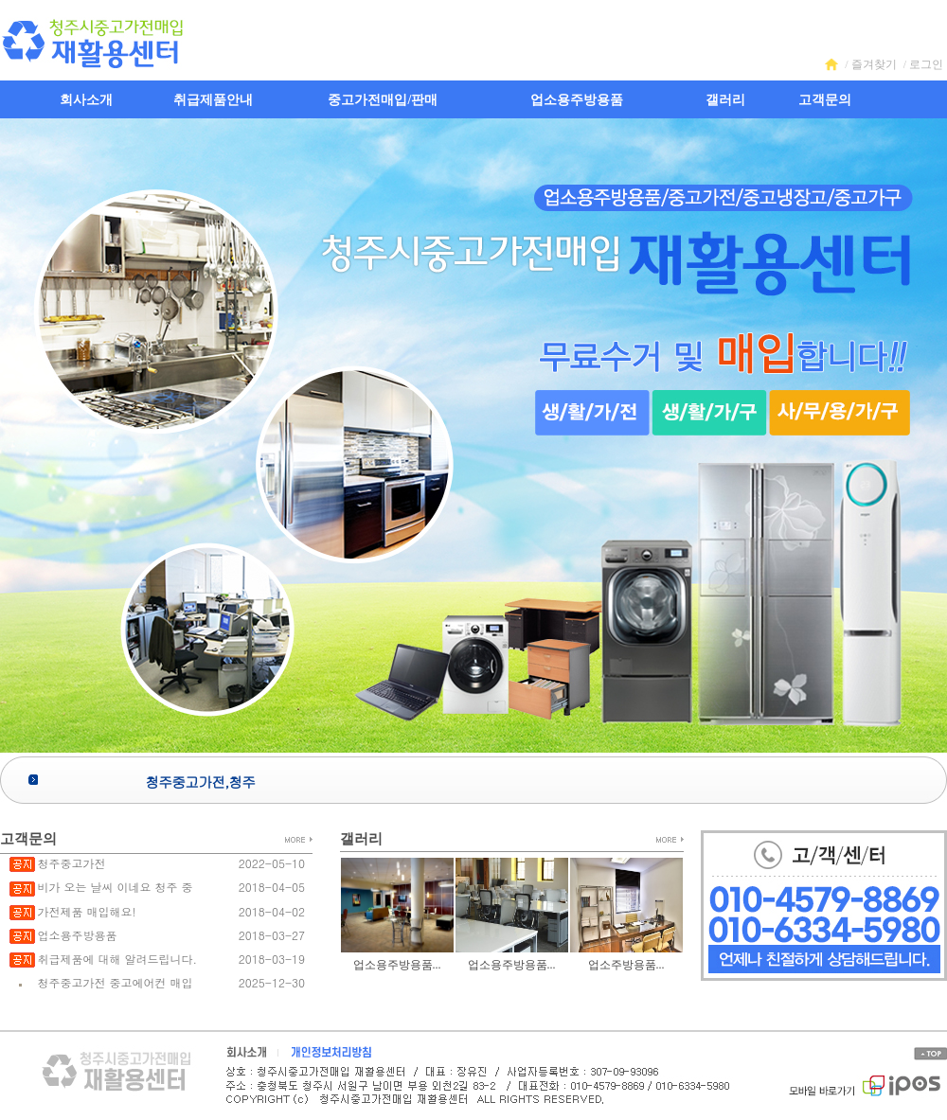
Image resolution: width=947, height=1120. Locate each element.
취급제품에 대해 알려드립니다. (117, 959)
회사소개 (86, 100)
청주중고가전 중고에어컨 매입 (114, 982)
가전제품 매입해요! (86, 911)
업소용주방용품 (576, 100)
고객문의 (824, 100)
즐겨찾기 (874, 64)
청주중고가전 (71, 863)
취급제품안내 (213, 100)
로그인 (926, 64)
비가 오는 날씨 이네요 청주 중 (114, 887)
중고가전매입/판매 (383, 100)
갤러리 (725, 100)
